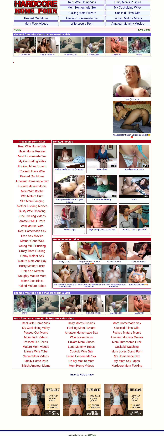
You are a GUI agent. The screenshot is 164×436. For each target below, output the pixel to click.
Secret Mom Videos (36, 356)
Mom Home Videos (81, 365)
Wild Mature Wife (32, 226)
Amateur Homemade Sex (82, 18)
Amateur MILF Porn (32, 221)
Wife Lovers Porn (82, 23)
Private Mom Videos (81, 342)
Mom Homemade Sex (82, 7)
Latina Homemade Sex (81, 356)
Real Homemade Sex (32, 231)
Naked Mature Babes (32, 285)
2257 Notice (92, 435)
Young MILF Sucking (32, 246)
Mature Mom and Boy (32, 261)
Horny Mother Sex (32, 256)
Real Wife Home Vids (82, 2)
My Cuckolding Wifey (128, 7)
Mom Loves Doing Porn (126, 351)
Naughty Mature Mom (32, 276)
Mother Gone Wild (32, 241)
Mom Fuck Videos (36, 23)
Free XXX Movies (32, 271)
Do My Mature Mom (81, 361)
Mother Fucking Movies (32, 206)
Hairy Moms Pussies (127, 2)
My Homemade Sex (127, 356)
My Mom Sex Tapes (127, 361)
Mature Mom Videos (36, 346)
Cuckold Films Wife (127, 13)
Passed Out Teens (36, 342)
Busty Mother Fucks (32, 266)
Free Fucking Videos (32, 216)
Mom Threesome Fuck (127, 342)
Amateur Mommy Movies (127, 23)
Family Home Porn (36, 361)
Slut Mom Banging (32, 201)
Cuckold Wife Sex (81, 351)
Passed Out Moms (36, 18)
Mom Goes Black (32, 280)
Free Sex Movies (32, 236)
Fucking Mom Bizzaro (82, 13)
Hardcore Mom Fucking (126, 365)
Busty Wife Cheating (32, 211)
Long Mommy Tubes (81, 346)
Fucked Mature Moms (128, 18)
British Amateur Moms (35, 365)
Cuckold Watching (127, 346)
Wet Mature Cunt (32, 196)
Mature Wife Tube (36, 351)
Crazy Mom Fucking (32, 251)
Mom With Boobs (32, 191)
